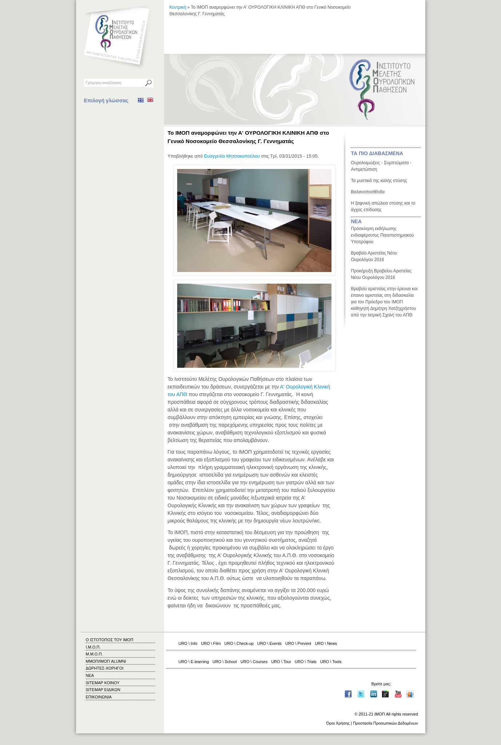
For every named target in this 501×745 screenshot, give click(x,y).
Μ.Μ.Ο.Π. (94, 654)
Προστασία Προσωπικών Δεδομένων (385, 723)
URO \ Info (188, 643)
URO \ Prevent (298, 643)
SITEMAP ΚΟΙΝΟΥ (103, 683)
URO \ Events (269, 643)
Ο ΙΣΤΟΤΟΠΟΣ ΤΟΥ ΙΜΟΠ (110, 640)
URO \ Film (210, 643)
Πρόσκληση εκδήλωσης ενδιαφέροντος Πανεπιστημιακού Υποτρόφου (382, 235)
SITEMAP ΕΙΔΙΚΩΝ (103, 689)
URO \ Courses (253, 661)
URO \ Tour (281, 661)
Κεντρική (178, 7)
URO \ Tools (331, 661)
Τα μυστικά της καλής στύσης (379, 180)
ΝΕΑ (356, 221)
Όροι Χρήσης (338, 723)
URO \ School (224, 661)
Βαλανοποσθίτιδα (368, 191)
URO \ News (326, 643)
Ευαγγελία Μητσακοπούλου (232, 156)
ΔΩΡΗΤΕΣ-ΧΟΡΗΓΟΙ (105, 668)
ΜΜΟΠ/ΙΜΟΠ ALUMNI (106, 661)
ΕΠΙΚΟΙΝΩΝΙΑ (99, 697)
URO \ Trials (306, 661)
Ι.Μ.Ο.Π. (93, 647)
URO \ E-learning (194, 661)
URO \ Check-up (239, 643)
